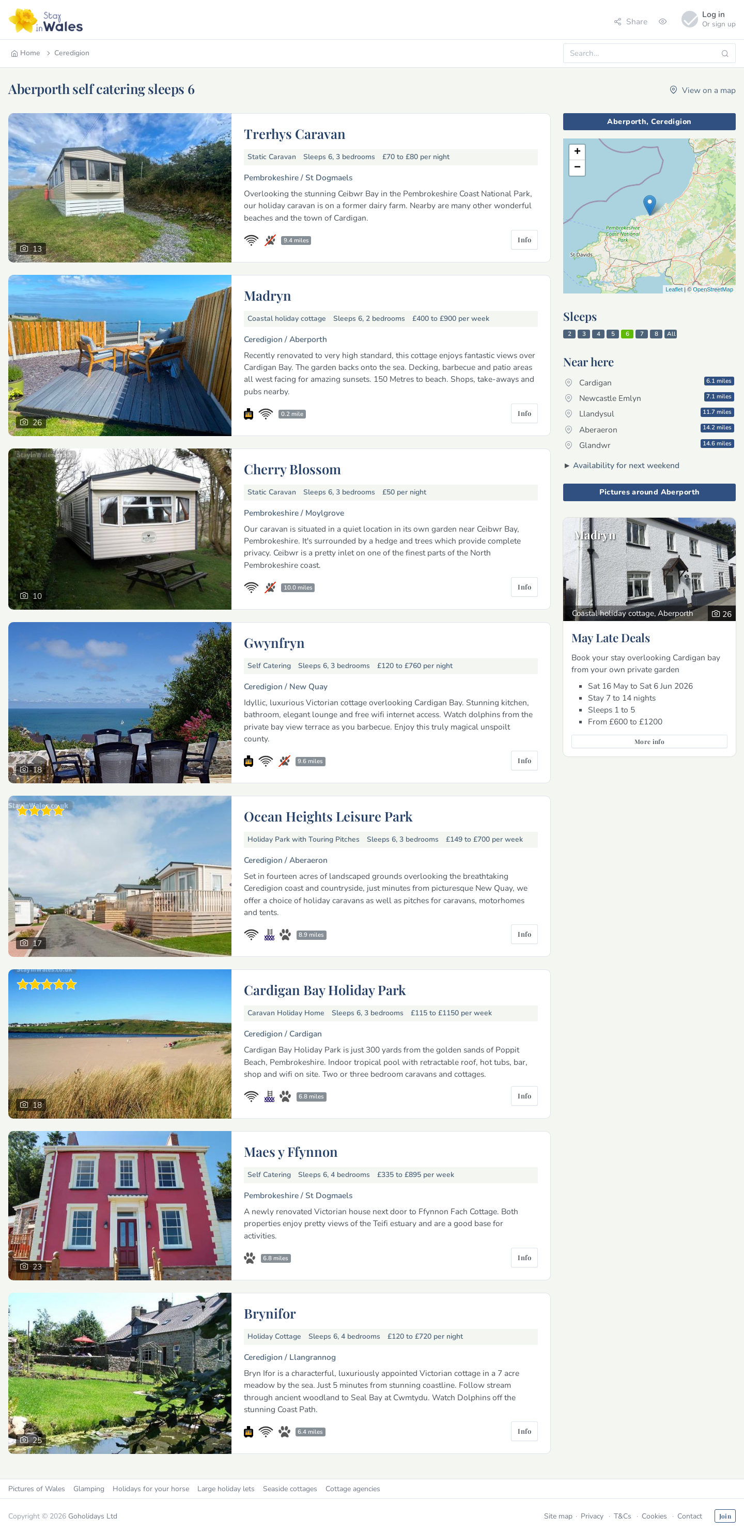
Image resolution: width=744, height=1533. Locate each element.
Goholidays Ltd (92, 1516)
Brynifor (270, 1313)
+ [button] (577, 152)
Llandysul (649, 413)
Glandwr (649, 445)
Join (725, 1516)
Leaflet (674, 289)
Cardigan (649, 382)
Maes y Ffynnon (291, 1151)
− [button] (577, 168)
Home (25, 53)
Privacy (592, 1516)
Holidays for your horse (151, 1489)
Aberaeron (649, 429)
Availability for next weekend (626, 465)
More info (649, 741)
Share (630, 21)
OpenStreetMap (713, 289)
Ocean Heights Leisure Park (328, 816)
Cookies (654, 1516)
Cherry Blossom (292, 468)
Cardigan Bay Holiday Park (325, 989)
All (671, 334)
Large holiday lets (226, 1489)
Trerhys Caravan (295, 133)
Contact (689, 1516)
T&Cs (622, 1516)
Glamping (88, 1489)
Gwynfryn (274, 642)
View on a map (703, 90)
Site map (558, 1516)
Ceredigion (67, 53)
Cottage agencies (353, 1489)
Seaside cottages (290, 1489)
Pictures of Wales (36, 1489)
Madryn (267, 295)
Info (524, 239)
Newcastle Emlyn (649, 398)
